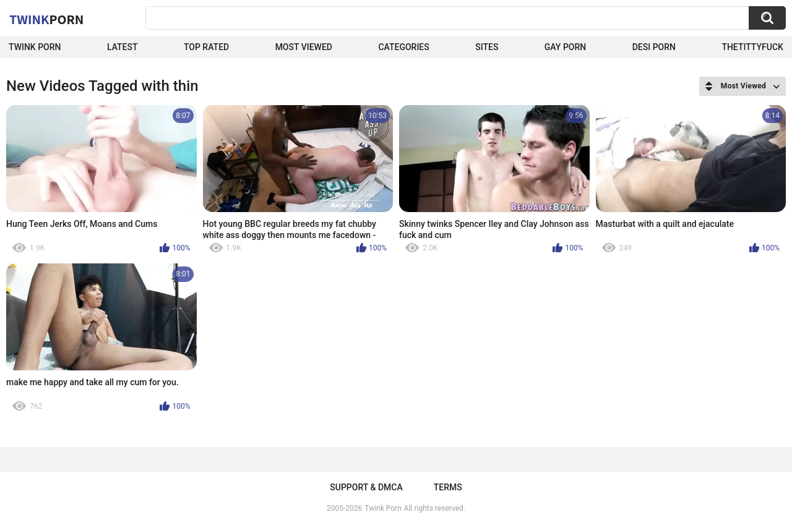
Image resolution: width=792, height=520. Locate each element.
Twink (46, 19)
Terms (448, 487)
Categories (403, 47)
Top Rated (206, 47)
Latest (122, 47)
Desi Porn (654, 47)
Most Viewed (303, 47)
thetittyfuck (752, 47)
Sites (486, 47)
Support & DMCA (366, 487)
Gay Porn (565, 47)
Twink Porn (35, 47)
